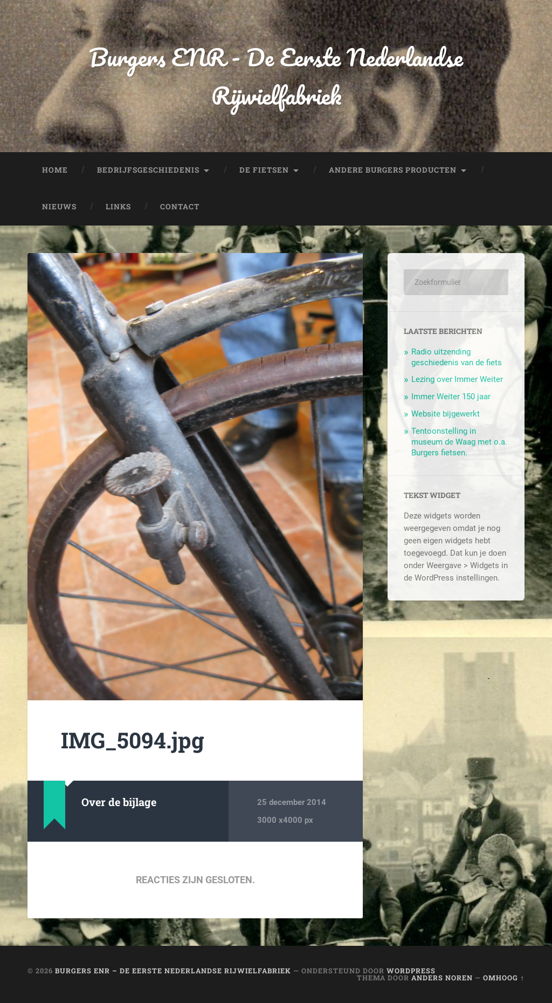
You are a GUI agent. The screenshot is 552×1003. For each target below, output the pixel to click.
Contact (179, 206)
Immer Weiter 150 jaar (451, 396)
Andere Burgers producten (393, 170)
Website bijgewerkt (445, 414)
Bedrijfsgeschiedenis (148, 170)
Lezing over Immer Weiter (457, 379)
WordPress (411, 970)
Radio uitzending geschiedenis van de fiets (456, 357)
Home (55, 170)
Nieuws (59, 206)
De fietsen (264, 170)
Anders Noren (442, 977)
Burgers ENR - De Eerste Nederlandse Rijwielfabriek (276, 76)
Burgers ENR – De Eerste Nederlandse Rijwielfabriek (173, 970)
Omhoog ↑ (503, 977)
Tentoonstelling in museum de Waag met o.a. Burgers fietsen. (459, 442)
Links (118, 206)
